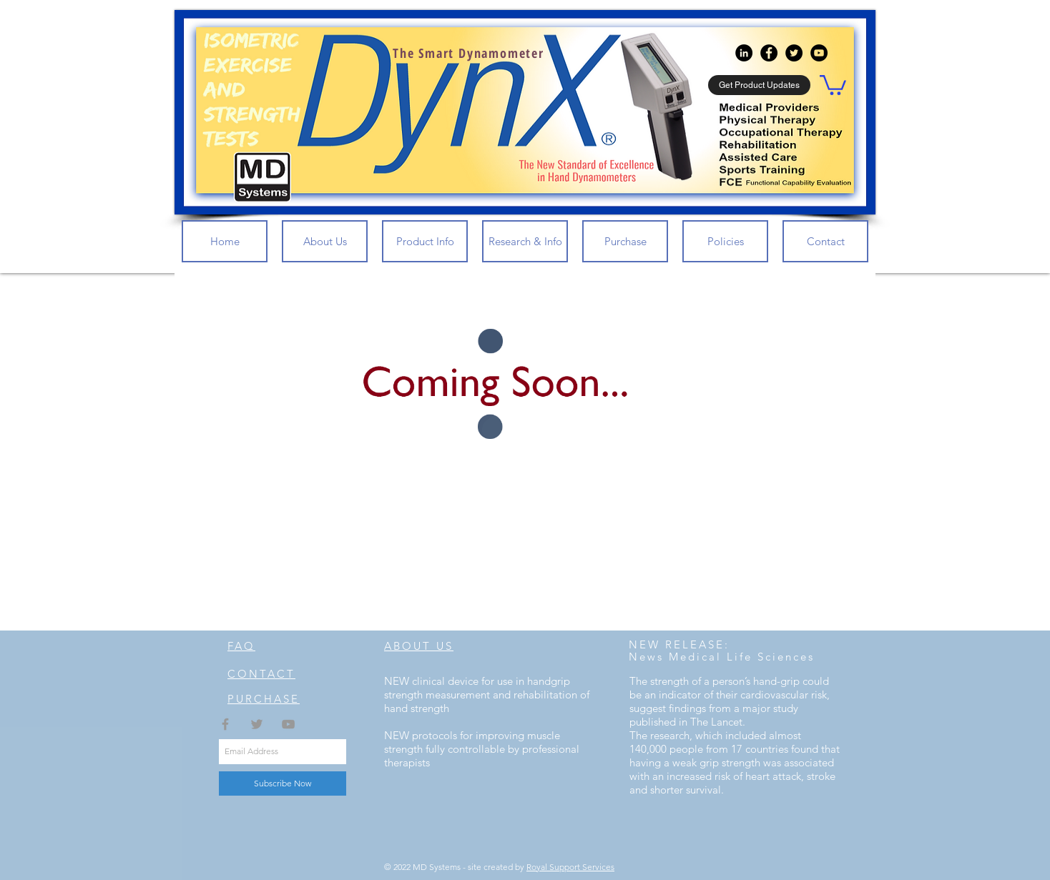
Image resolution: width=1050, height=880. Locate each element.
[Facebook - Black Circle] (768, 52)
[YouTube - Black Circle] (819, 52)
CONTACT (261, 674)
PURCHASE (263, 699)
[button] (833, 84)
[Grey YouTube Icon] (288, 724)
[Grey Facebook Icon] (225, 724)
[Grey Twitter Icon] (257, 724)
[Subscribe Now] (282, 783)
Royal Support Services (570, 866)
